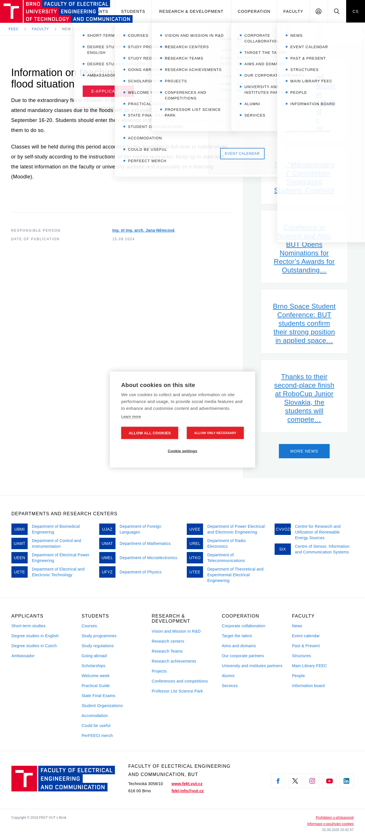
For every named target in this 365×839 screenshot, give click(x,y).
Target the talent (237, 636)
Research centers (168, 641)
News (297, 626)
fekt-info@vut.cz (188, 791)
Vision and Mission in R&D (176, 631)
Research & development (191, 11)
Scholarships (94, 665)
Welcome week (96, 675)
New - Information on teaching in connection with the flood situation (140, 29)
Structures (301, 655)
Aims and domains (239, 645)
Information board (308, 685)
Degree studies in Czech (34, 645)
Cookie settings (182, 451)
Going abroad (94, 655)
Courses (89, 626)
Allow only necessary (215, 433)
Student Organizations (102, 705)
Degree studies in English (35, 636)
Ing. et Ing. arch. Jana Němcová (143, 230)
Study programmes (99, 636)
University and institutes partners (252, 665)
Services (230, 685)
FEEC (14, 29)
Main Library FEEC (309, 665)
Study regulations (98, 645)
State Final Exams (98, 695)
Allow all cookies (150, 433)
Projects (159, 671)
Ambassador (23, 655)
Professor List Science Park (177, 691)
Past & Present (306, 645)
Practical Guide (96, 685)
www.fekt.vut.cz (187, 783)
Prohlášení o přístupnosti (335, 818)
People (298, 675)
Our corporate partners (243, 655)
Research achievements (174, 661)
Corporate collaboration (243, 626)
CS (355, 11)
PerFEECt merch (97, 735)
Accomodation (95, 715)
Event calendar (306, 636)
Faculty (293, 11)
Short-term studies (28, 626)
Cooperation (254, 11)
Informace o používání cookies (330, 824)
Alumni (228, 675)
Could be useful (96, 725)
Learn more (131, 416)
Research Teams (167, 651)
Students (133, 11)
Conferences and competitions (180, 681)
